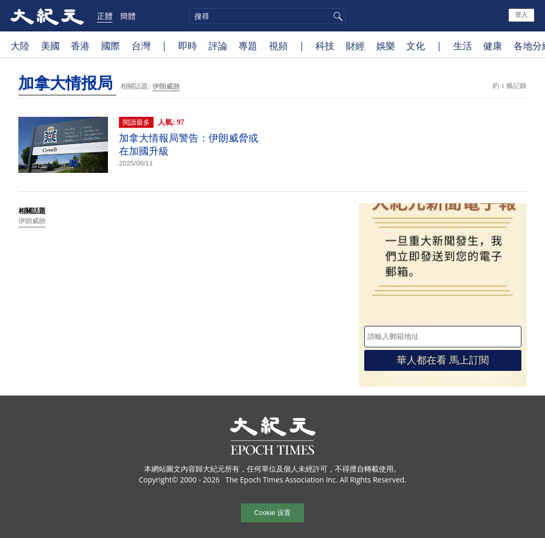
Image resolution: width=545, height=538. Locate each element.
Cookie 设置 (272, 513)
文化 (415, 45)
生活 (462, 45)
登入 (521, 14)
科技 (324, 45)
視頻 (278, 45)
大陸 (19, 45)
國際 (110, 45)
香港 (80, 45)
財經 (355, 45)
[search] (267, 16)
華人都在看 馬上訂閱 (443, 360)
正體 (105, 15)
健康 (492, 45)
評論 (218, 45)
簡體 (128, 15)
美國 (50, 45)
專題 (247, 45)
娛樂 (385, 45)
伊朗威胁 (166, 86)
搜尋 (336, 16)
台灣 (141, 45)
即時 (187, 45)
